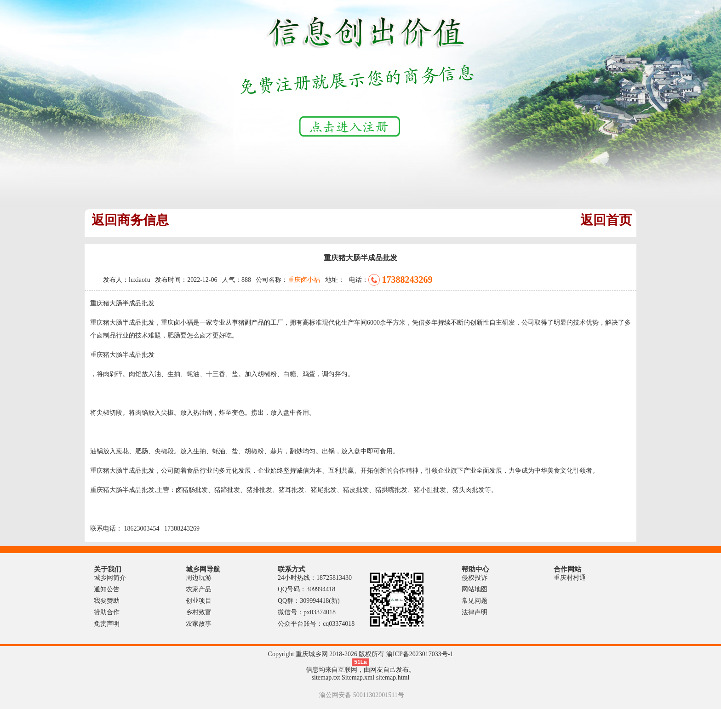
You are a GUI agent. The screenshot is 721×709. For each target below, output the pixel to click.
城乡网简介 (110, 577)
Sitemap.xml (358, 677)
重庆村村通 (570, 577)
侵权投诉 (474, 577)
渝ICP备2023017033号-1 (419, 654)
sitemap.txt (326, 677)
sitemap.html (393, 677)
